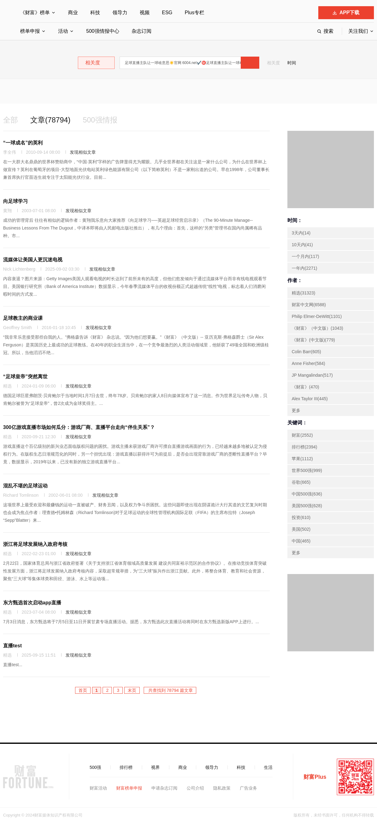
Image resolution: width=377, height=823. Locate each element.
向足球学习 (15, 201)
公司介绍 (195, 788)
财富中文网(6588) (309, 304)
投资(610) (301, 517)
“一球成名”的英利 (23, 142)
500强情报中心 (102, 31)
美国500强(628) (307, 505)
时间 (291, 62)
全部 (10, 120)
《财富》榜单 (35, 12)
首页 (82, 690)
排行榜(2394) (304, 446)
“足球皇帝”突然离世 (25, 376)
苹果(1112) (302, 458)
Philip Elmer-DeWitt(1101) (317, 316)
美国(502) (301, 529)
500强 (95, 767)
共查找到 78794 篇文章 (170, 690)
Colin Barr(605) (306, 351)
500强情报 (100, 120)
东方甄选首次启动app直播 (32, 602)
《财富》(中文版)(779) (313, 339)
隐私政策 (222, 788)
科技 (95, 12)
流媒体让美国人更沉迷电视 (32, 259)
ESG (167, 12)
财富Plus (314, 777)
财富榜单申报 (129, 788)
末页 (132, 690)
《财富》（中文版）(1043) (317, 328)
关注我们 (358, 31)
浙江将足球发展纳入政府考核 (35, 544)
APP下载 (346, 12)
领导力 (119, 12)
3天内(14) (301, 232)
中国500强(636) (307, 493)
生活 (268, 767)
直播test (12, 645)
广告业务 (248, 788)
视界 (155, 767)
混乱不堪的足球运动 (25, 485)
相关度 (273, 62)
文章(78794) (50, 120)
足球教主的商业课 (23, 318)
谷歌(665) (301, 482)
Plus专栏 (194, 12)
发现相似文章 (83, 152)
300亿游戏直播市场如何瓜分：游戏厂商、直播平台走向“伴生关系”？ (79, 427)
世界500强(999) (307, 470)
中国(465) (301, 540)
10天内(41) (302, 244)
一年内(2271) (304, 268)
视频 (145, 12)
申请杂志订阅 (164, 788)
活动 (63, 31)
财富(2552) (302, 435)
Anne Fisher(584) (308, 363)
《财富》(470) (305, 386)
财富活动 (98, 788)
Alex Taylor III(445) (310, 398)
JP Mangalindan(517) (312, 375)
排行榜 (126, 767)
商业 (73, 12)
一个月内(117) (305, 256)
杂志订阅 (141, 31)
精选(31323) (303, 292)
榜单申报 (30, 31)
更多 (296, 410)
